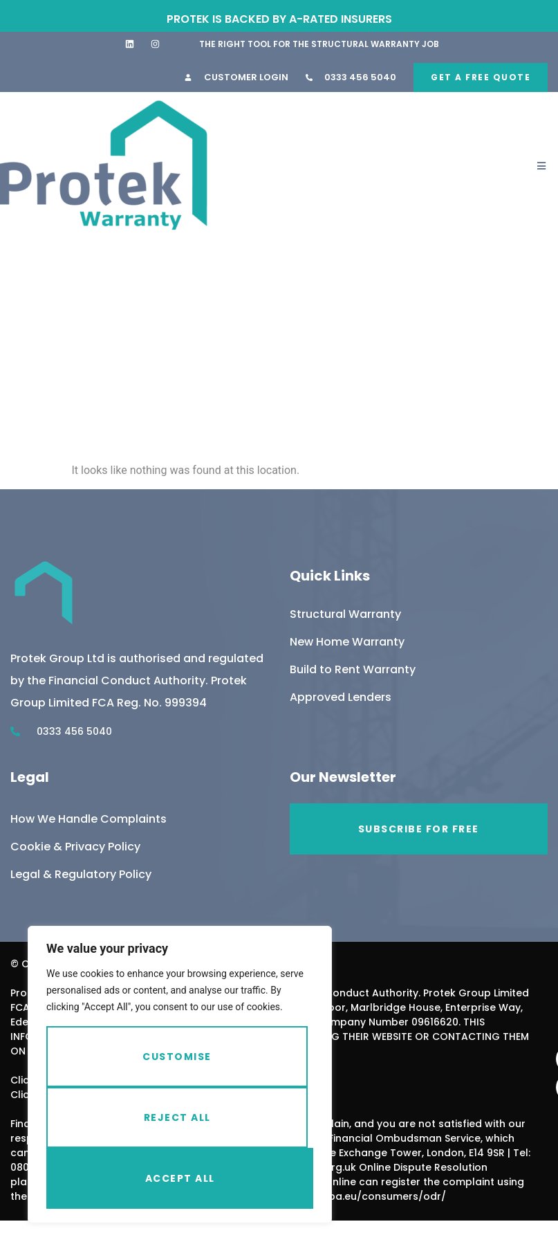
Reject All (177, 1117)
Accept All (180, 1178)
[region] (180, 1074)
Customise (177, 1056)
